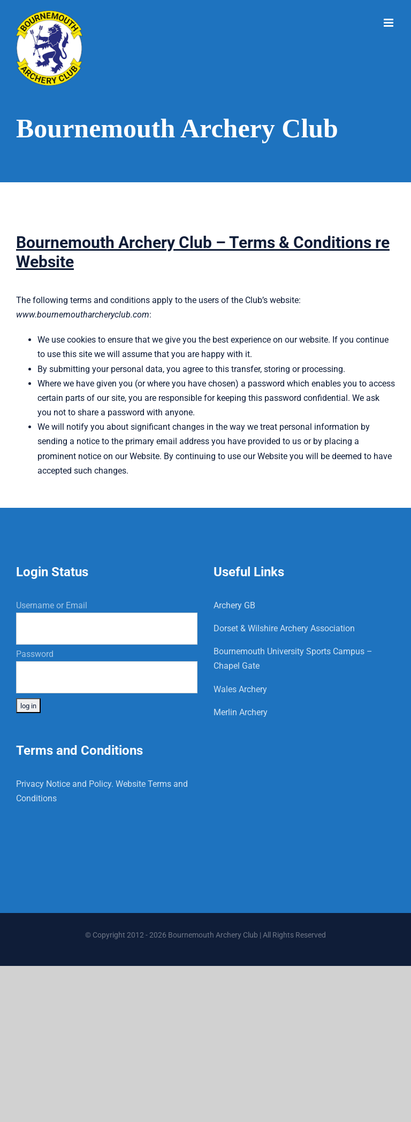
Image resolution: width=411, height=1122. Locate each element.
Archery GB (234, 605)
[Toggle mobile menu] (389, 22)
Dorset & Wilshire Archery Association (284, 628)
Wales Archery (240, 689)
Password (35, 654)
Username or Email (51, 605)
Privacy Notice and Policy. (64, 784)
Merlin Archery (241, 712)
